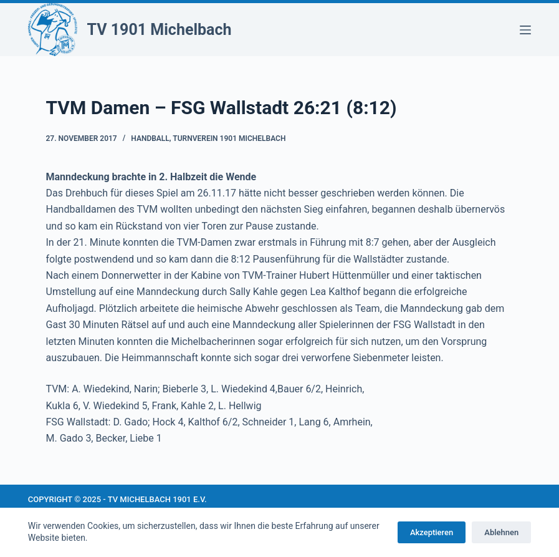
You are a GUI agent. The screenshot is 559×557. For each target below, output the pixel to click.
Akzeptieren (431, 532)
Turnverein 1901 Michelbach (229, 138)
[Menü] (525, 30)
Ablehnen (501, 532)
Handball (150, 138)
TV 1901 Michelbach (159, 30)
